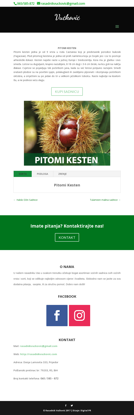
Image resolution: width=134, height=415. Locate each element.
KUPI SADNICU (67, 91)
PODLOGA (42, 173)
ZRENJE (62, 173)
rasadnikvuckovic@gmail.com (38, 346)
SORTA (23, 173)
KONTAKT (67, 237)
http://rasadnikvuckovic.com (38, 354)
